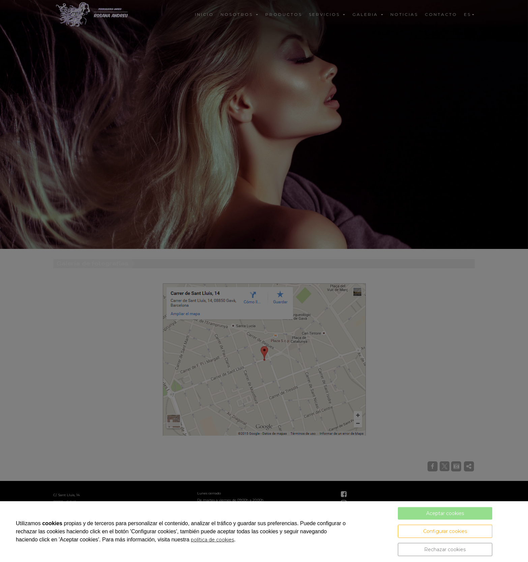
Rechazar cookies (445, 549)
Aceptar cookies (445, 513)
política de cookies (212, 540)
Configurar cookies (445, 531)
